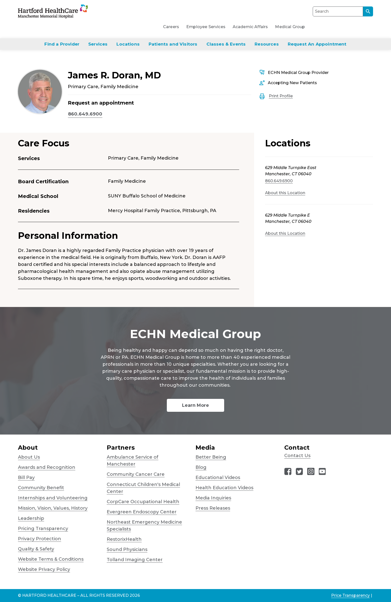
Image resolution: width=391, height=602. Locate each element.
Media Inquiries (213, 498)
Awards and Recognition (46, 467)
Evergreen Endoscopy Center (142, 512)
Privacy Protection (39, 539)
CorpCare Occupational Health (143, 501)
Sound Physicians (127, 549)
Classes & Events (226, 44)
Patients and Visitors (173, 44)
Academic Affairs (250, 26)
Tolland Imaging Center (135, 559)
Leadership (31, 518)
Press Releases (213, 508)
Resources (267, 44)
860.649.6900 (85, 114)
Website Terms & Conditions (51, 559)
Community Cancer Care (136, 474)
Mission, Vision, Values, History (53, 508)
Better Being (211, 457)
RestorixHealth (124, 539)
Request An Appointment (317, 44)
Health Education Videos (224, 487)
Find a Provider (61, 44)
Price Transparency (350, 595)
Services (97, 44)
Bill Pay (26, 477)
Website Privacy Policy (44, 569)
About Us (29, 457)
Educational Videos (218, 477)
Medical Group (290, 26)
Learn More (195, 405)
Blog (201, 467)
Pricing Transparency (43, 528)
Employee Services (205, 26)
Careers (171, 26)
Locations (128, 44)
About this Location (285, 192)
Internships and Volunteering (53, 498)
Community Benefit (41, 487)
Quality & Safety (36, 549)
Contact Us (297, 455)
